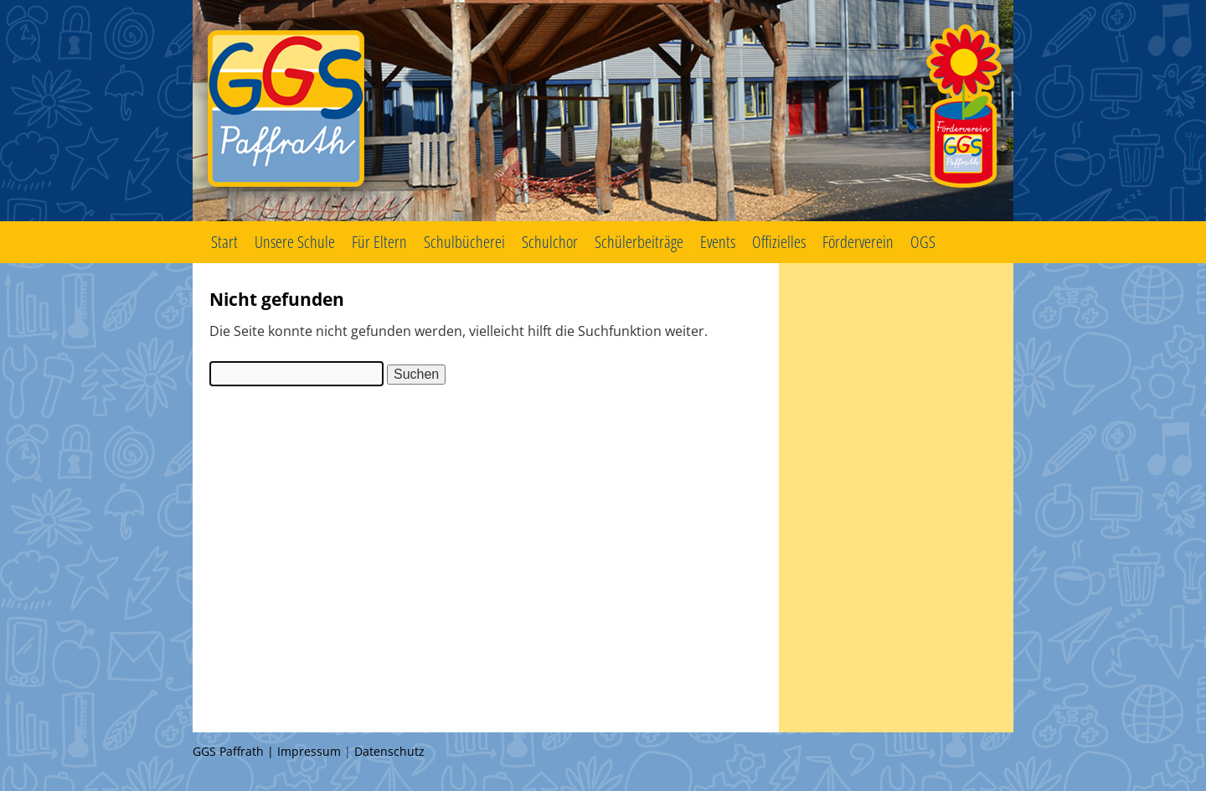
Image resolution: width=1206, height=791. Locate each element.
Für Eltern (379, 241)
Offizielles (779, 241)
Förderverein (858, 241)
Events (717, 241)
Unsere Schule (295, 241)
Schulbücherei (464, 241)
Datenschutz (389, 751)
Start (224, 241)
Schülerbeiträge (639, 241)
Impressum (309, 751)
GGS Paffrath (603, 110)
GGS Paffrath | (235, 751)
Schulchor (550, 241)
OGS (922, 241)
